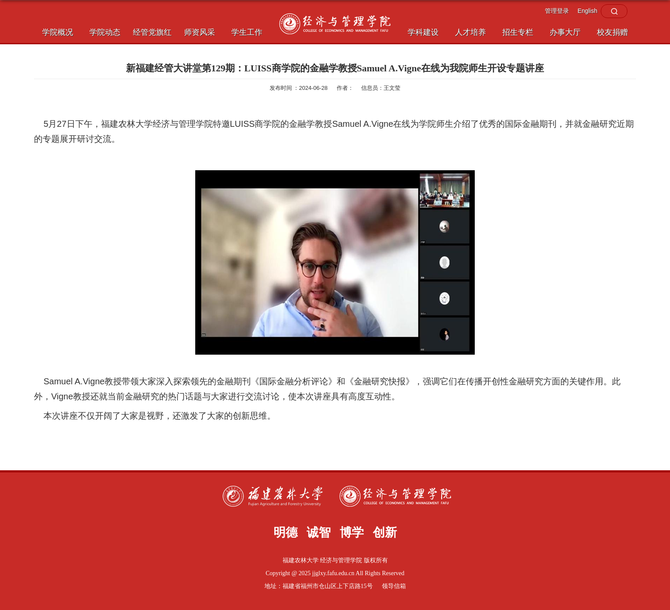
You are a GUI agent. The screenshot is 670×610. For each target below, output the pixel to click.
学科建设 (423, 32)
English (587, 10)
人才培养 (470, 32)
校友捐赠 (612, 32)
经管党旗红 (152, 32)
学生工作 (246, 32)
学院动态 (104, 32)
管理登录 (557, 10)
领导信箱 (394, 586)
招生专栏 (517, 32)
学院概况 (57, 32)
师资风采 (199, 32)
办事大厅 (565, 32)
